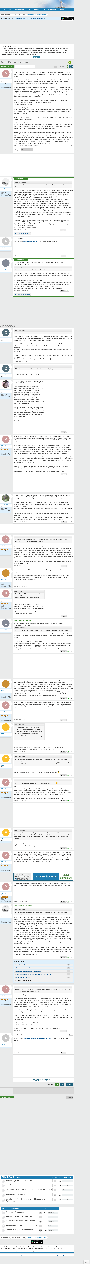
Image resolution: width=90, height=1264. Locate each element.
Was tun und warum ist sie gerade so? (21, 1185)
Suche (29, 9)
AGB (45, 1255)
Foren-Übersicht (5, 1237)
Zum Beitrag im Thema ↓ (22, 233)
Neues (10, 9)
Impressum (23, 1255)
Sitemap (62, 1255)
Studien (62, 9)
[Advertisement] (43, 666)
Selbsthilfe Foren (20, 9)
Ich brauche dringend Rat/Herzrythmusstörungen (26, 1221)
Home (3, 9)
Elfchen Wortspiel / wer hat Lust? (19, 1230)
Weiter (69, 1084)
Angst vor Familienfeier (15, 1194)
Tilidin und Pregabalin (15, 1212)
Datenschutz (29, 1255)
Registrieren (60, 12)
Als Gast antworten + (7, 66)
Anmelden (69, 12)
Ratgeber (36, 9)
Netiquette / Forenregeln (53, 1255)
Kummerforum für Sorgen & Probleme (36, 1237)
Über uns (17, 1255)
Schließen (36, 57)
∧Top (86, 1262)
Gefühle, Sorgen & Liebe (18, 1237)
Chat (44, 9)
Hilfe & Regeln (52, 9)
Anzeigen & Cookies (38, 1255)
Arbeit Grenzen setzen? (14, 62)
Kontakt (12, 1255)
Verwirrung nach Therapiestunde (19, 1180)
